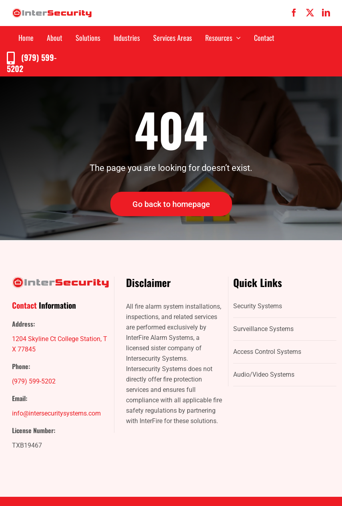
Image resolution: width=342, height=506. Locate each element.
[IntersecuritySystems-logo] (52, 11)
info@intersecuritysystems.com (56, 413)
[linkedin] (326, 13)
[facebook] (294, 13)
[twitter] (310, 13)
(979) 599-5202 (31, 62)
